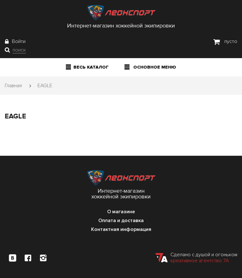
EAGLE (44, 85)
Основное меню (150, 67)
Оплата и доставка (121, 220)
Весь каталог (87, 67)
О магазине (121, 211)
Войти (19, 41)
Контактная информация (121, 229)
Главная (13, 85)
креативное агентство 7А (199, 260)
